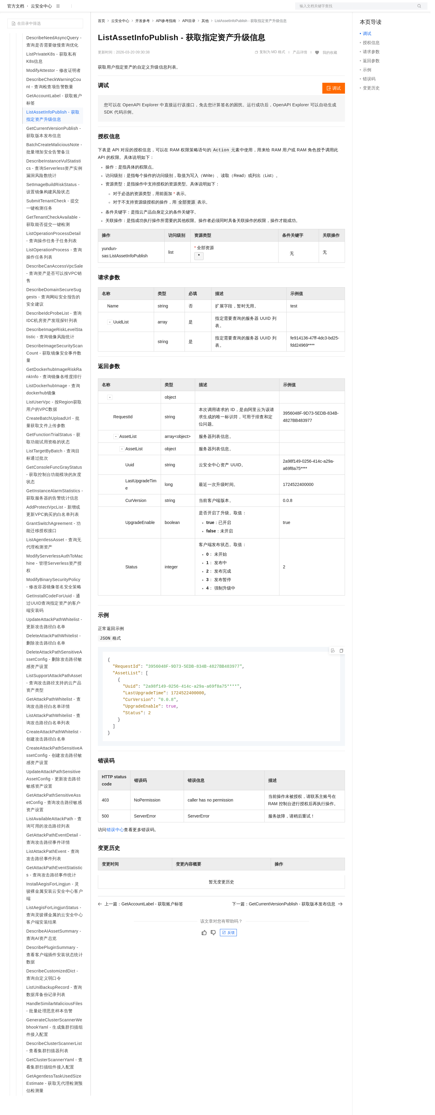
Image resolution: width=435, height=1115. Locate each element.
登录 (417, 10)
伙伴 (164, 9)
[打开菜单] (9, 9)
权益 (116, 9)
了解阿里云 (199, 9)
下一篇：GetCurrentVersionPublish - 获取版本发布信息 (287, 926)
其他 (205, 40)
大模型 (62, 9)
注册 (395, 10)
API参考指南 (166, 40)
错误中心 (115, 852)
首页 (101, 40)
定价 (130, 9)
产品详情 (300, 71)
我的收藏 (330, 72)
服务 (178, 9)
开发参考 (142, 40)
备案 (366, 10)
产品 (78, 9)
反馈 (228, 955)
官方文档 (15, 25)
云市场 (147, 9)
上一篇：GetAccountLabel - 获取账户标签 (140, 926)
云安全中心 (41, 25)
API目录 (188, 40)
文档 (353, 10)
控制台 (380, 10)
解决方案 (97, 9)
